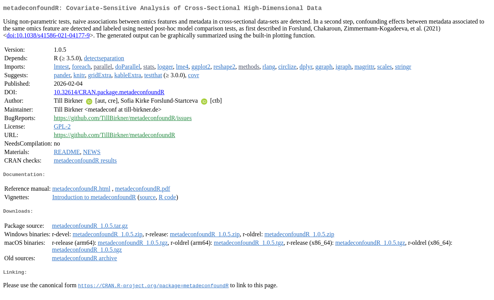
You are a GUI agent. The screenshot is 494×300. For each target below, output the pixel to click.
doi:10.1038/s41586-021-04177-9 (48, 37)
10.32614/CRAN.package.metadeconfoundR (109, 93)
